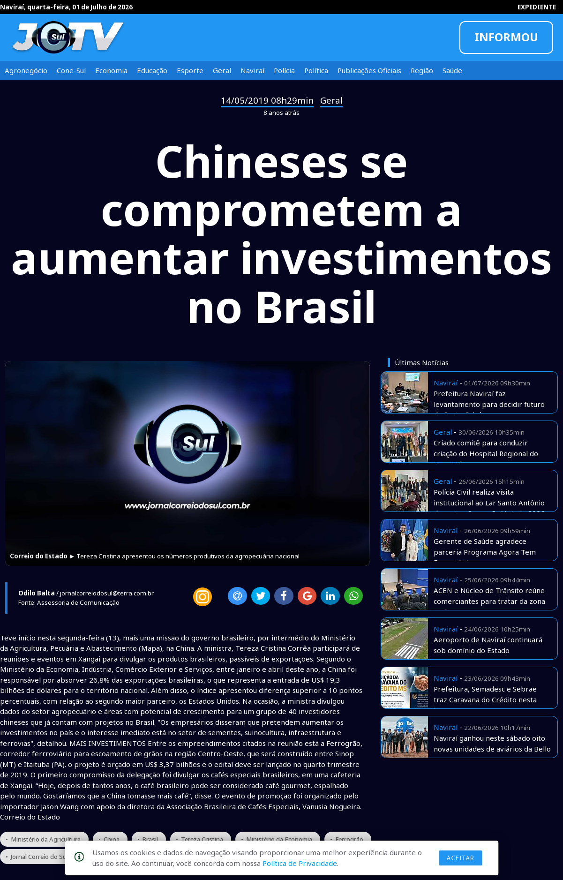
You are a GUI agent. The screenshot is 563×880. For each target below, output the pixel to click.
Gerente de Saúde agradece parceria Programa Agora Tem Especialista (485, 551)
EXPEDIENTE (537, 7)
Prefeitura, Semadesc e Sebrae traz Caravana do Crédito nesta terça (485, 699)
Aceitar (460, 858)
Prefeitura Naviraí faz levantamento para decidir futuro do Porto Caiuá (489, 404)
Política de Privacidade (300, 863)
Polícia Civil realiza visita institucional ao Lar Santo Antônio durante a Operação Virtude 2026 (489, 502)
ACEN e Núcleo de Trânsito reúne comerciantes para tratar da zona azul (489, 601)
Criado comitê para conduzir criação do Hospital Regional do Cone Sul (486, 453)
